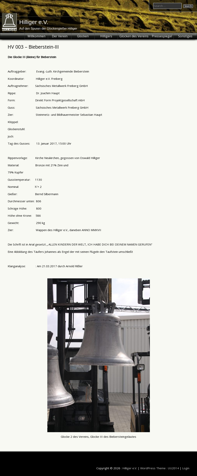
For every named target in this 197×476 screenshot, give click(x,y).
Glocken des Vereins (134, 36)
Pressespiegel (162, 36)
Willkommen (36, 36)
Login (185, 468)
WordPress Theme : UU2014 (159, 468)
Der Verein (60, 36)
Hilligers (106, 36)
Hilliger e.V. (33, 22)
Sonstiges (185, 36)
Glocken (83, 36)
